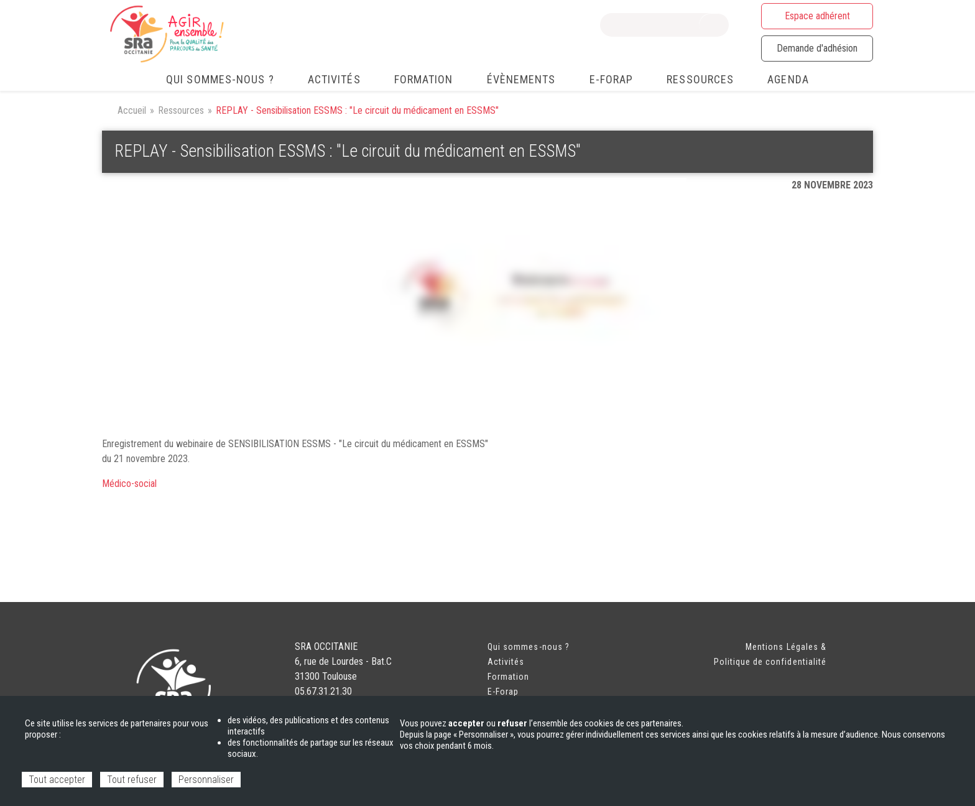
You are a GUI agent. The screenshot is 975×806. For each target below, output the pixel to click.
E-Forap (503, 692)
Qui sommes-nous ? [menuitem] (220, 79)
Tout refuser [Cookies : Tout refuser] (132, 779)
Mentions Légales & (786, 647)
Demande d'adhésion (817, 48)
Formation (508, 677)
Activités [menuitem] (334, 79)
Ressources (181, 110)
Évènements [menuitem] (521, 79)
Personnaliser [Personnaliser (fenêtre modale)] (206, 779)
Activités (505, 662)
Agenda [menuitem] (788, 79)
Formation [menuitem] (423, 79)
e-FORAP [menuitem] (611, 79)
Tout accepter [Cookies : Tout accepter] (57, 779)
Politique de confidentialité (770, 662)
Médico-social (129, 483)
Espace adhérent (817, 16)
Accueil (132, 110)
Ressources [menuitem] (700, 79)
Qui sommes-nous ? (528, 647)
